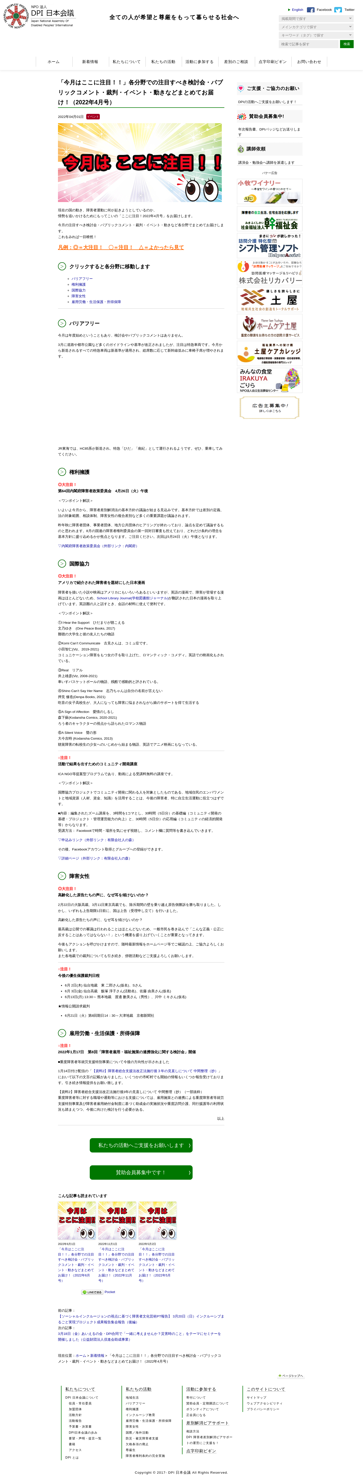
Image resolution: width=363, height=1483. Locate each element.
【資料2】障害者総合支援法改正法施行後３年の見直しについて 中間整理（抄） (155, 1071)
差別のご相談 (236, 61)
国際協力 (79, 290)
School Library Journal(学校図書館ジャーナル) (132, 598)
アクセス (75, 1450)
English (297, 10)
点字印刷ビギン (273, 61)
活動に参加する (200, 61)
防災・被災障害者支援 (142, 1438)
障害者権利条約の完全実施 (145, 1456)
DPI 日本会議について (82, 1397)
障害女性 (79, 296)
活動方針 (75, 1415)
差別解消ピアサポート (207, 1423)
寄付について (196, 1397)
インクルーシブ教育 (140, 1415)
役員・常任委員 (80, 1403)
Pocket (110, 1292)
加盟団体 (75, 1409)
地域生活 (132, 1397)
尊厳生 (131, 1450)
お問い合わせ (309, 61)
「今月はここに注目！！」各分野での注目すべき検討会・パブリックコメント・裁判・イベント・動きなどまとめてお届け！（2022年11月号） (116, 1264)
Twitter (349, 10)
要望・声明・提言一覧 (85, 1438)
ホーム (54, 61)
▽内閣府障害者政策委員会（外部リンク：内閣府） (98, 546)
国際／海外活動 (137, 1432)
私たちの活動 (163, 61)
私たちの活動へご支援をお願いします (141, 1145)
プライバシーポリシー (263, 1409)
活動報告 (75, 1421)
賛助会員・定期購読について (207, 1403)
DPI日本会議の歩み (83, 1432)
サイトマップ (256, 1397)
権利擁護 (79, 284)
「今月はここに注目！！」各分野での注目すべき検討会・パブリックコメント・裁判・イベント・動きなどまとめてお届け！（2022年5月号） (157, 1264)
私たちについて (127, 61)
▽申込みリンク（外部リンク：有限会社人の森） (97, 840)
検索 (347, 44)
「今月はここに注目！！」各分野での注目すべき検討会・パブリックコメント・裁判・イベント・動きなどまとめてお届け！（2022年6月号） (76, 1264)
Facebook (324, 10)
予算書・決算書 (80, 1426)
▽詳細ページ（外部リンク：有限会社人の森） (95, 858)
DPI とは (72, 1457)
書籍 (72, 1444)
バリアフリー (82, 279)
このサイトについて (266, 1389)
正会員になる (196, 1415)
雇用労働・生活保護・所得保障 (96, 302)
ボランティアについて (202, 1409)
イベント (93, 116)
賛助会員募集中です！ (141, 1172)
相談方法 (192, 1431)
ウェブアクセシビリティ (265, 1403)
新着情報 (90, 61)
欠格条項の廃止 (137, 1444)
